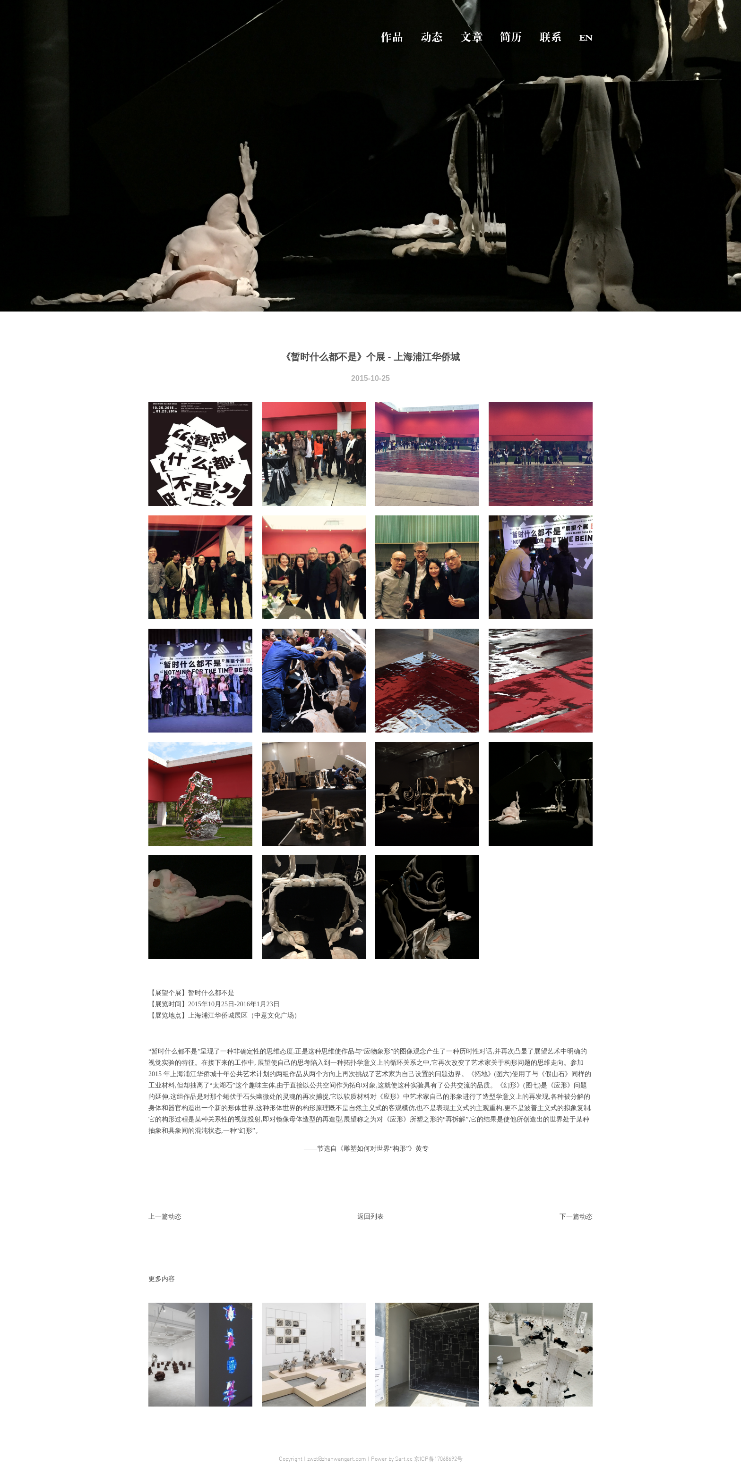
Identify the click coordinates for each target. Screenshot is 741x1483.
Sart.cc (404, 1458)
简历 (511, 37)
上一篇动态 (164, 1216)
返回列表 (370, 1216)
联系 (550, 37)
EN (586, 37)
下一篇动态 (576, 1216)
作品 (391, 37)
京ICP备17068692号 (438, 1458)
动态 (431, 37)
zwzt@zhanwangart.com (336, 1458)
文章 (471, 37)
